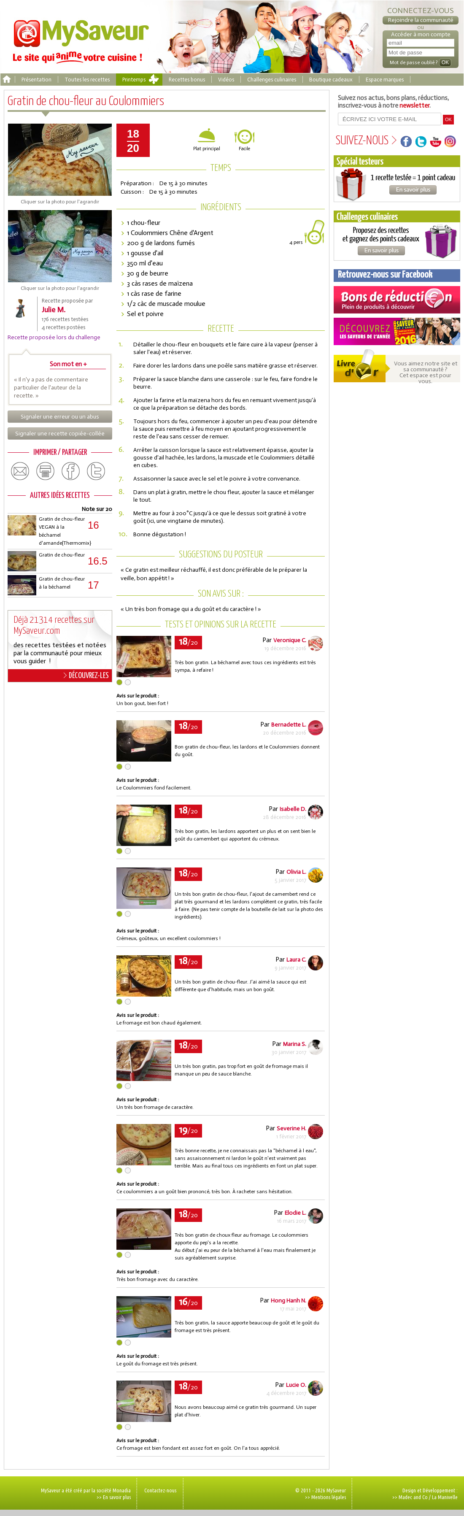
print (45, 471)
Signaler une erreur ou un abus (60, 416)
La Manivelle (445, 1497)
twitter (96, 471)
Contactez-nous (160, 1490)
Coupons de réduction (397, 299)
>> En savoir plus (114, 1497)
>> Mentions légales (325, 1497)
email (20, 471)
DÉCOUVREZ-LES (86, 675)
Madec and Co (413, 1497)
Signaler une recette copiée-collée (60, 433)
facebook (71, 471)
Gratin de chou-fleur (62, 555)
